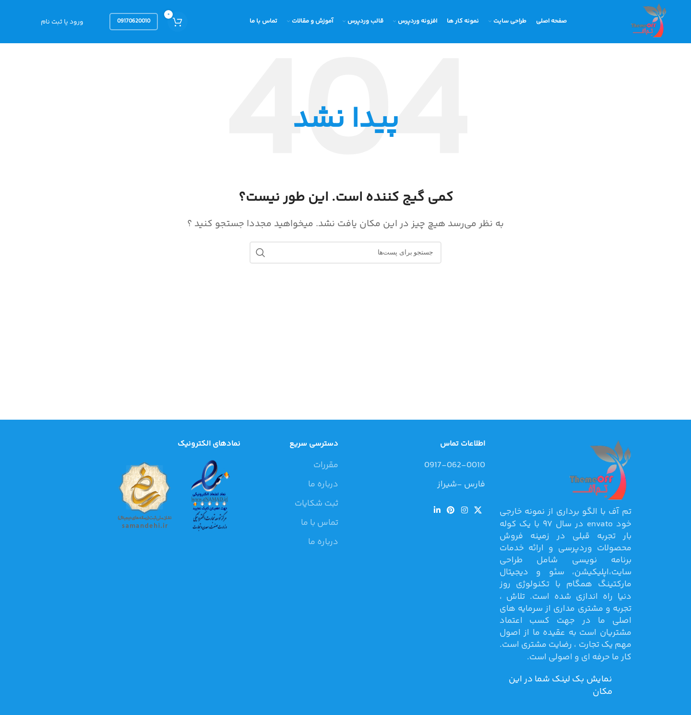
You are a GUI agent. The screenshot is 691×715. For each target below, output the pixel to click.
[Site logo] (647, 21)
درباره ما (323, 485)
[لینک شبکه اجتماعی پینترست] (451, 511)
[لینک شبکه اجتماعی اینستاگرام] (464, 511)
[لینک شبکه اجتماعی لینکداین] (436, 511)
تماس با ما (319, 523)
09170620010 (133, 21)
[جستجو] (345, 253)
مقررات (325, 466)
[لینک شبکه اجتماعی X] (478, 511)
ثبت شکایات (316, 504)
